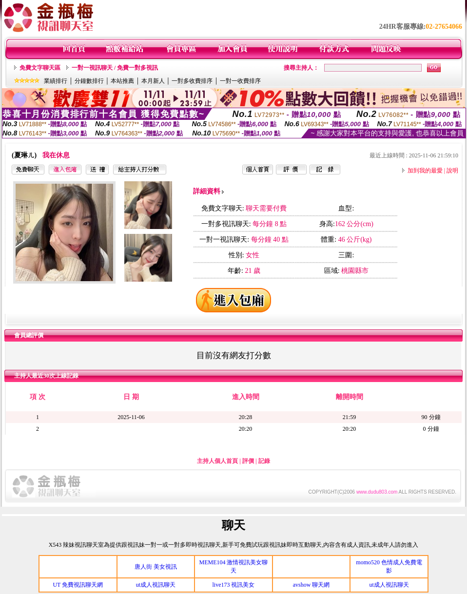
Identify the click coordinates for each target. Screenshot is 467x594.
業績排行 (55, 80)
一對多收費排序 (192, 80)
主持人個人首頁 (217, 461)
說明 (452, 170)
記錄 (264, 461)
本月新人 (153, 80)
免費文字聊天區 (39, 67)
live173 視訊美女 (233, 584)
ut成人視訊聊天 (155, 584)
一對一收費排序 (240, 80)
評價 (248, 461)
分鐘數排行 (89, 80)
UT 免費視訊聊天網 (78, 584)
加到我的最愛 (425, 170)
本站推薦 (122, 80)
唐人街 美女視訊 (156, 566)
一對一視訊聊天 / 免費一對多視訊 (115, 67)
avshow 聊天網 (311, 584)
